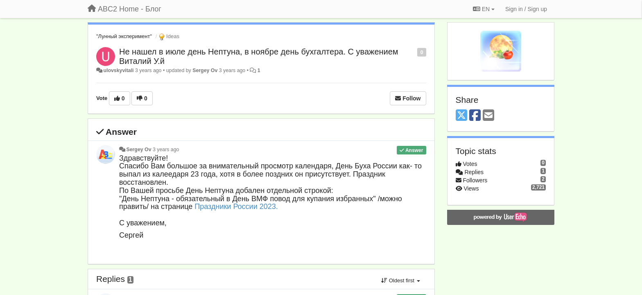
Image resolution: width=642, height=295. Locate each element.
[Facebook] (475, 116)
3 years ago (166, 149)
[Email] (488, 116)
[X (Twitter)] (461, 116)
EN (484, 9)
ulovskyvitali (118, 70)
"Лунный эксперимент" (124, 36)
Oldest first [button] (400, 280)
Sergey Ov (204, 70)
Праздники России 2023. (236, 206)
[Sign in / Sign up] (526, 9)
